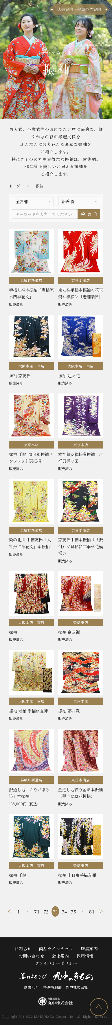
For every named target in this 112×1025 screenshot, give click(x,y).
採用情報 (84, 954)
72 (46, 910)
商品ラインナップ (56, 947)
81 (92, 910)
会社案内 (60, 954)
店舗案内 (89, 947)
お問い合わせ (31, 954)
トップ (14, 186)
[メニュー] (9, 9)
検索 (87, 213)
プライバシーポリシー (56, 962)
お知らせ (22, 947)
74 (64, 910)
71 (37, 910)
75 (73, 910)
